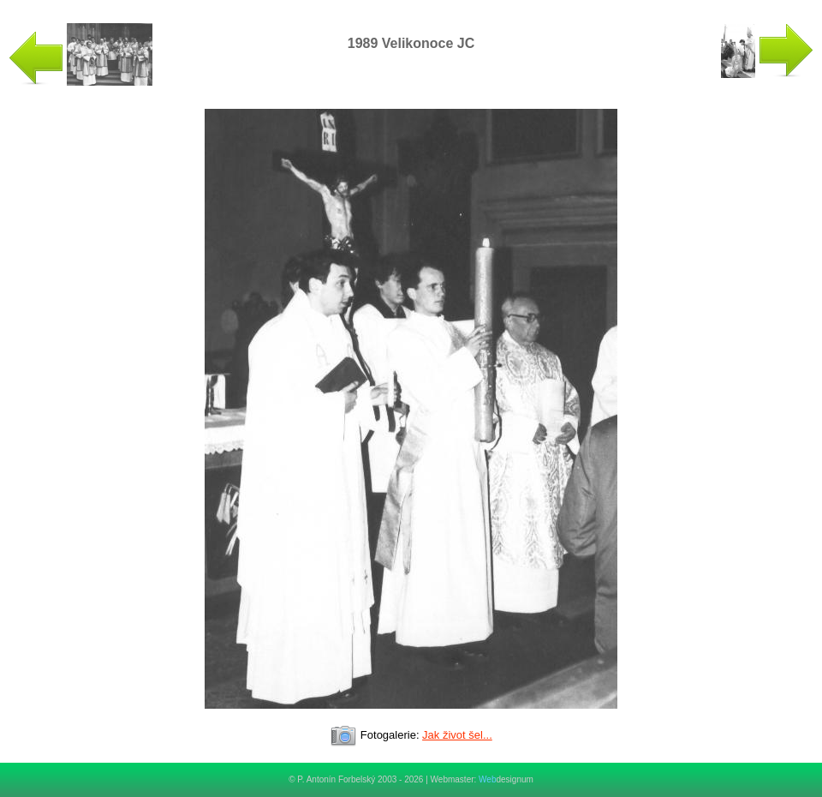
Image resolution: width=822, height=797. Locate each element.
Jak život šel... (457, 734)
